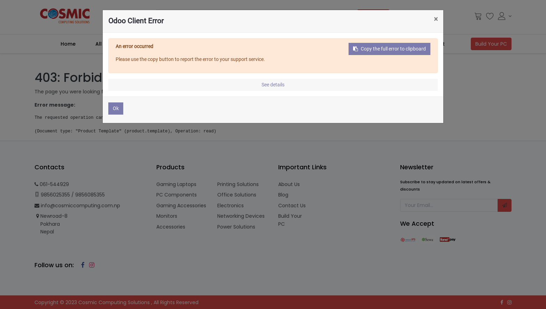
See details (273, 84)
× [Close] (436, 19)
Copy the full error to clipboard (389, 49)
